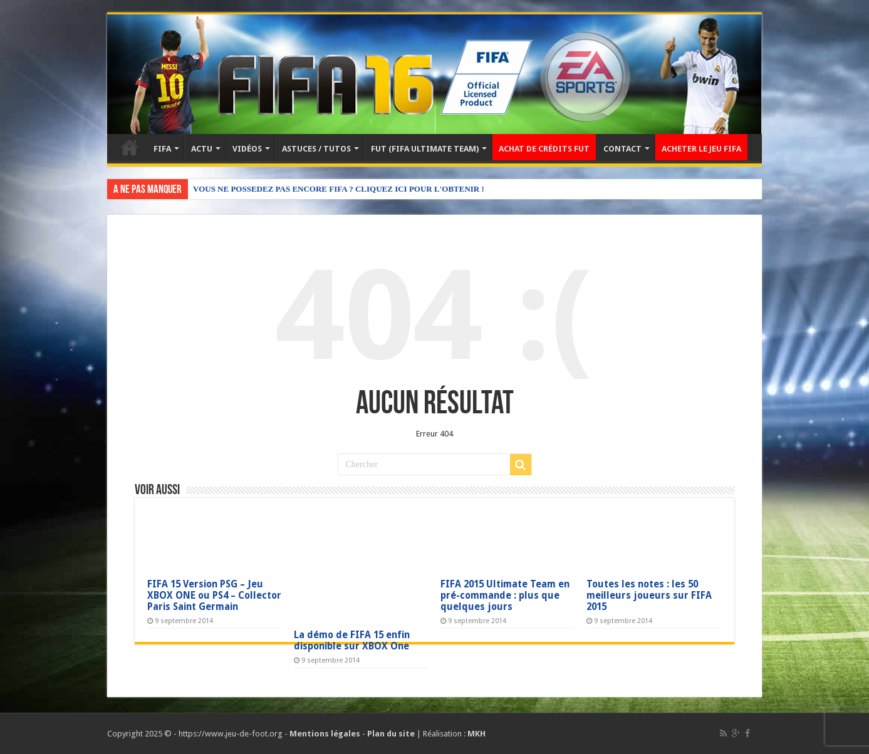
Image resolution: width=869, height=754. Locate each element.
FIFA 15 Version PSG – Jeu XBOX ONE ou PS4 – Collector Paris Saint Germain (214, 595)
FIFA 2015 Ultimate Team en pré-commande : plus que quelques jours (505, 595)
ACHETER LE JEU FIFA (701, 148)
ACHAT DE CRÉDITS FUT (544, 148)
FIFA (162, 148)
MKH (476, 733)
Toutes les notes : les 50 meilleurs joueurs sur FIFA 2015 (649, 595)
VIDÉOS (247, 148)
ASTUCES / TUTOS (316, 148)
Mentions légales (324, 733)
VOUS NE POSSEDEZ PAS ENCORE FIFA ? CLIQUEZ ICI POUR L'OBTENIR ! (338, 189)
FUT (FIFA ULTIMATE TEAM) (425, 148)
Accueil (129, 147)
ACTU (201, 148)
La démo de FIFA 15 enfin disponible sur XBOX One (352, 640)
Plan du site (391, 733)
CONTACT (622, 148)
